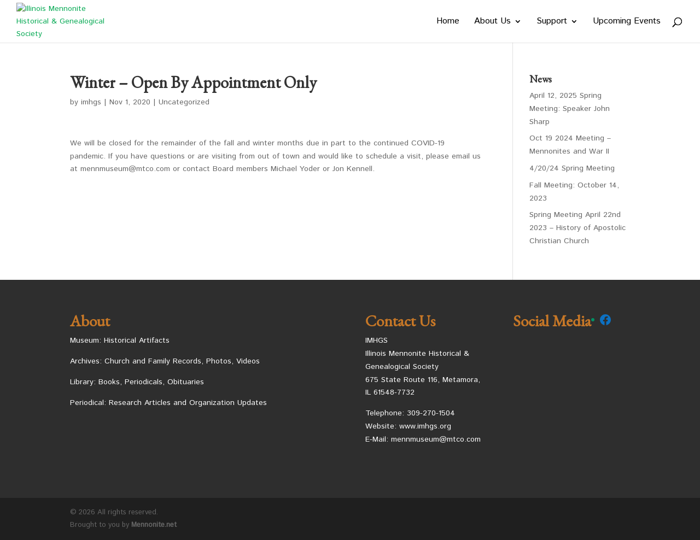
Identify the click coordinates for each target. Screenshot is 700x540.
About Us (492, 22)
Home (447, 22)
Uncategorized (184, 102)
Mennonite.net (154, 525)
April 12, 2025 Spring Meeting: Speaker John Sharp (569, 108)
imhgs (91, 102)
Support (551, 22)
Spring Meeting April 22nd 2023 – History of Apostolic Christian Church (577, 227)
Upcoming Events (627, 22)
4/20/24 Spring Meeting (572, 168)
